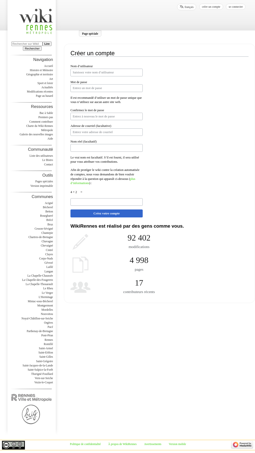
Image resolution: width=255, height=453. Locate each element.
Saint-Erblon (45, 352)
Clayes (49, 254)
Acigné (49, 202)
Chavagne (47, 241)
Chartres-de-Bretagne (40, 237)
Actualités (47, 87)
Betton (49, 211)
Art (51, 78)
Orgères (48, 322)
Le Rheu (48, 288)
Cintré (49, 250)
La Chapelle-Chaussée (40, 275)
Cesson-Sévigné (44, 228)
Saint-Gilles (46, 356)
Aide (50, 138)
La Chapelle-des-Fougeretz (37, 279)
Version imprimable (41, 185)
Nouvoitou (47, 313)
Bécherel (48, 207)
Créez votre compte (106, 213)
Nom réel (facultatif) (83, 141)
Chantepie (47, 232)
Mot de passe (78, 82)
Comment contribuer (41, 121)
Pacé (50, 326)
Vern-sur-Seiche (44, 378)
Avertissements (152, 444)
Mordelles (47, 309)
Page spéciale (90, 33)
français (189, 6)
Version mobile (177, 444)
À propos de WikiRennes (122, 444)
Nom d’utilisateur (81, 66)
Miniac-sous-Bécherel (40, 301)
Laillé (49, 266)
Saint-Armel (46, 348)
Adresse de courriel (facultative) (90, 126)
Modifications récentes (40, 91)
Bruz (50, 224)
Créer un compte (211, 6)
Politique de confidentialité (85, 444)
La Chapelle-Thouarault (39, 284)
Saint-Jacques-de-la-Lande (38, 365)
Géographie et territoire (39, 74)
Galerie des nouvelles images (36, 134)
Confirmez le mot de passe (87, 110)
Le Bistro (47, 159)
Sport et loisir (45, 83)
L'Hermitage (46, 297)
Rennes (49, 339)
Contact (48, 164)
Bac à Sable (46, 112)
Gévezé (48, 262)
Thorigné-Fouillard (42, 373)
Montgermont (45, 305)
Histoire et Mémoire (41, 70)
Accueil (48, 65)
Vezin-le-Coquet (43, 382)
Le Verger (47, 292)
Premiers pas (45, 117)
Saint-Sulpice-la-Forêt (40, 369)
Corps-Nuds (46, 258)
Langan (48, 271)
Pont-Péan (47, 335)
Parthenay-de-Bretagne (40, 331)
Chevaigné (47, 245)
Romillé (48, 344)
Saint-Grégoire (44, 361)
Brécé (49, 219)
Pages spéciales (44, 181)
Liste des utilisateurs (41, 155)
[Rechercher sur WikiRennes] (27, 44)
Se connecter (236, 6)
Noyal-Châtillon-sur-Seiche (37, 318)
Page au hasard (44, 95)
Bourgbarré (46, 215)
